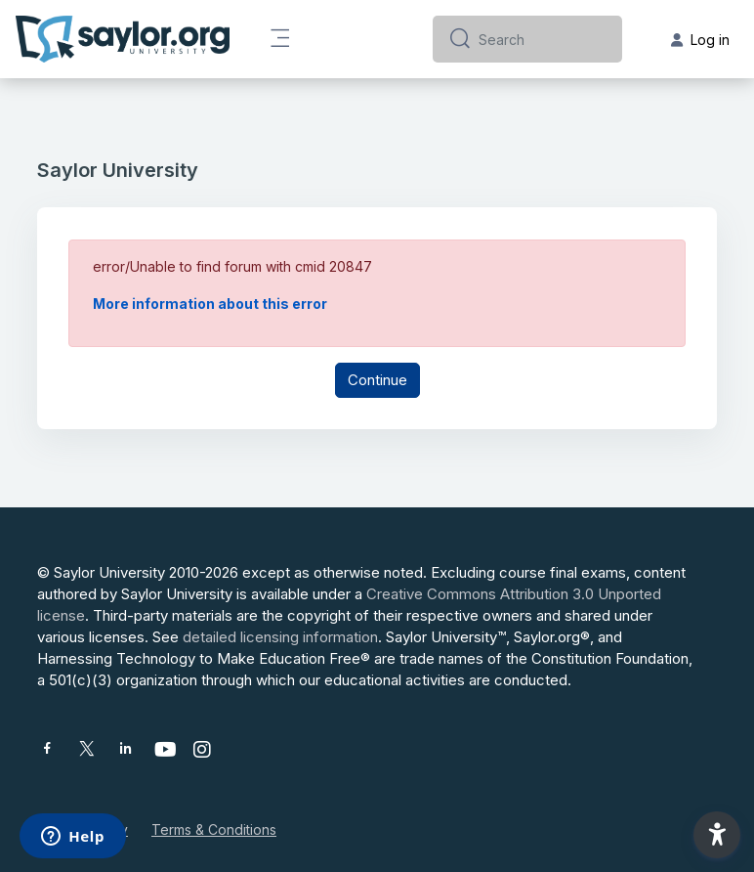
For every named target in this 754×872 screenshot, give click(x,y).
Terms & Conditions (213, 829)
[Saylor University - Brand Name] (122, 39)
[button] (716, 834)
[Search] (543, 39)
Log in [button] (700, 39)
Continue (377, 380)
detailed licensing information (280, 637)
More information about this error (210, 303)
